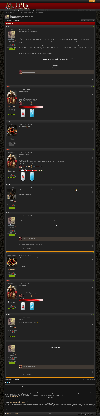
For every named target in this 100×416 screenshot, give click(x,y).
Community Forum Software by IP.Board (88, 413)
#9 (92, 314)
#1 (92, 26)
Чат (46, 10)
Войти (87, 1)
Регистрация (92, 1)
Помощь (16, 413)
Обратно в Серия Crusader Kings (88, 379)
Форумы (33, 10)
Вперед (17, 20)
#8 (92, 280)
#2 (92, 86)
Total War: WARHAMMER (14, 396)
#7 (92, 252)
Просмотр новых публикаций (85, 10)
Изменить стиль (10, 413)
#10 (92, 341)
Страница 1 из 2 (8, 20)
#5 (92, 184)
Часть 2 (23, 402)
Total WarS (8, 10)
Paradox (98, 413)
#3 (92, 121)
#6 (92, 212)
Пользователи (40, 10)
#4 (92, 149)
